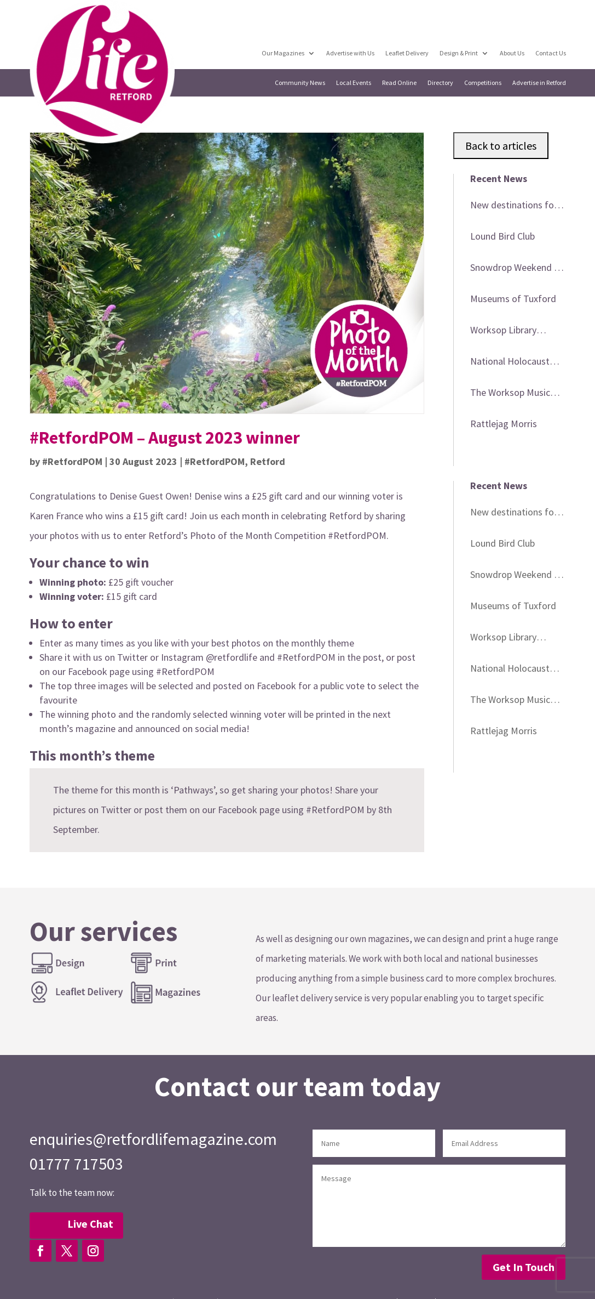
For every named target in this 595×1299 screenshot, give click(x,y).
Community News (300, 83)
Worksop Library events (503, 332)
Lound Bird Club (502, 236)
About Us (512, 53)
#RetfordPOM (72, 461)
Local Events (354, 83)
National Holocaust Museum (510, 363)
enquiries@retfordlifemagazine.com (153, 1138)
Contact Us (550, 53)
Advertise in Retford (539, 83)
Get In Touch (523, 1267)
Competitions (483, 83)
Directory (441, 83)
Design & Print (459, 53)
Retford (267, 461)
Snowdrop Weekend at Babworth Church (516, 269)
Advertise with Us (351, 53)
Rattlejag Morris (503, 423)
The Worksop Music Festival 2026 (510, 394)
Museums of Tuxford (513, 298)
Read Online (400, 83)
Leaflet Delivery (407, 53)
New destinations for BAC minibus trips (513, 206)
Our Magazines (284, 53)
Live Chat (90, 1223)
